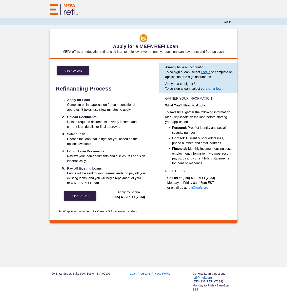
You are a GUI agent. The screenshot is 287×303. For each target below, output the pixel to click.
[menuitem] (227, 22)
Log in (206, 72)
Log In (227, 21)
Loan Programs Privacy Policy (150, 273)
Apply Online (73, 70)
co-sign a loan (212, 88)
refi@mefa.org (198, 187)
